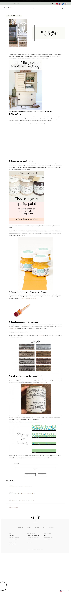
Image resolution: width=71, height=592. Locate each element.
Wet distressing (33, 330)
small (31, 233)
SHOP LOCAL (16, 3)
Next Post (42, 474)
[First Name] (35, 466)
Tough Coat (40, 335)
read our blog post (25, 421)
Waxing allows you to (58, 324)
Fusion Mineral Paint (30, 163)
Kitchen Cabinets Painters (13, 507)
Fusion (12, 417)
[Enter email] (35, 463)
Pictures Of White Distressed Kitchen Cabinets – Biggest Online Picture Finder (22, 500)
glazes (27, 324)
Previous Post (30, 474)
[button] (62, 8)
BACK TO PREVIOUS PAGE (14, 15)
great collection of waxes (13, 328)
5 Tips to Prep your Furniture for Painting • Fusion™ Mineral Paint (20, 486)
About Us (58, 225)
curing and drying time (43, 382)
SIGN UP (35, 469)
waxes (23, 324)
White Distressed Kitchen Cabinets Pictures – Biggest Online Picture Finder (22, 493)
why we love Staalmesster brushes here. (29, 298)
